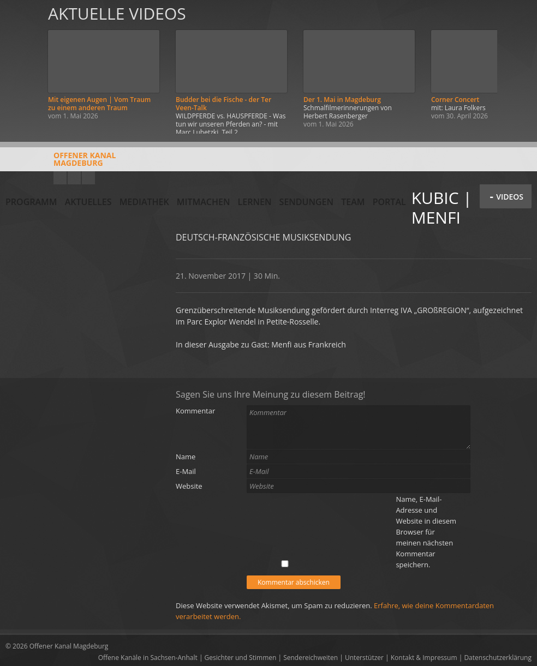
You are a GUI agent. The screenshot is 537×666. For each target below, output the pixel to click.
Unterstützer (364, 657)
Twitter (88, 177)
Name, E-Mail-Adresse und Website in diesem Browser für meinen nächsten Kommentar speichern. (426, 531)
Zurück (21, 67)
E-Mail (186, 471)
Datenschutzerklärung (498, 657)
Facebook (74, 177)
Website (189, 486)
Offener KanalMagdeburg (60, 163)
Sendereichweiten (310, 657)
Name (185, 456)
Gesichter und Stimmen (241, 657)
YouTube (60, 177)
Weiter (516, 67)
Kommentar (195, 411)
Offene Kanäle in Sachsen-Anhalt (148, 657)
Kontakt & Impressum (424, 657)
